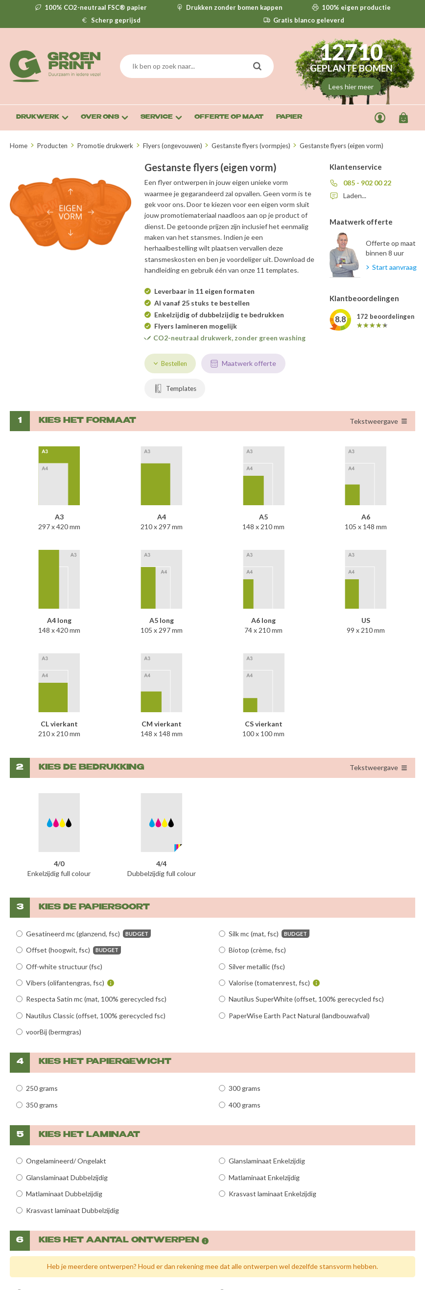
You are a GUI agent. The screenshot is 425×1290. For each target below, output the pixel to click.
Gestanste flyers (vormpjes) (251, 146)
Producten (52, 146)
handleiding (162, 270)
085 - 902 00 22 (367, 183)
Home (18, 146)
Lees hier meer (351, 86)
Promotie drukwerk (105, 146)
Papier (289, 117)
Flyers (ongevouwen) (172, 146)
